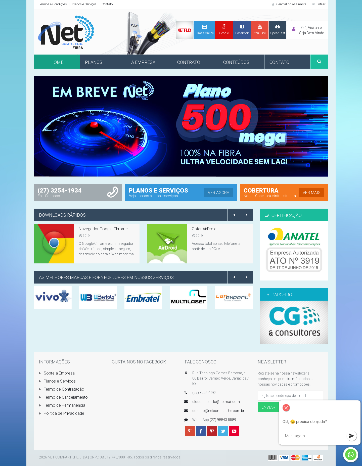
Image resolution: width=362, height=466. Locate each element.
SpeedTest (277, 29)
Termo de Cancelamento (63, 397)
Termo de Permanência (62, 405)
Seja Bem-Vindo (311, 33)
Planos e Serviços (84, 4)
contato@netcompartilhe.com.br (218, 411)
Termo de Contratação (61, 389)
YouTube (259, 29)
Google (224, 29)
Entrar (318, 4)
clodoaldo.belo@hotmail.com (216, 402)
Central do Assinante (288, 4)
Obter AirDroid (204, 228)
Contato (107, 4)
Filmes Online (204, 29)
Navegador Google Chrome (103, 228)
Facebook (242, 29)
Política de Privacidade (61, 413)
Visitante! (315, 28)
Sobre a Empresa (57, 373)
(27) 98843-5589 (223, 420)
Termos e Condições (53, 4)
